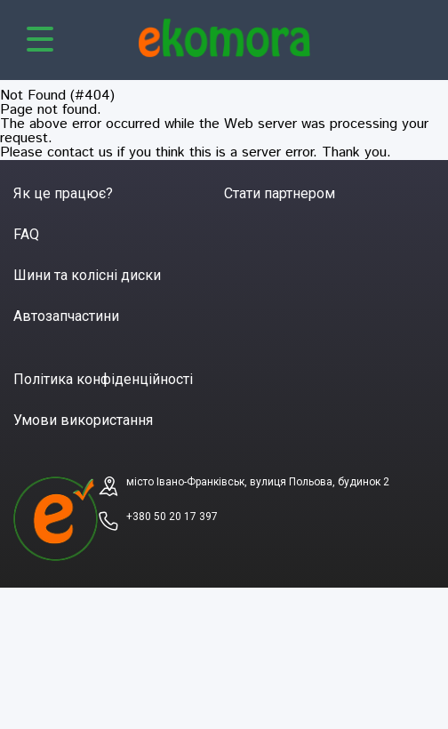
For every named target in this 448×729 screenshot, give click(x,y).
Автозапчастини (66, 316)
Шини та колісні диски (87, 275)
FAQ (26, 234)
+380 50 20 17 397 (172, 516)
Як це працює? (63, 193)
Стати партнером (279, 193)
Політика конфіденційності (103, 379)
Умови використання (83, 420)
